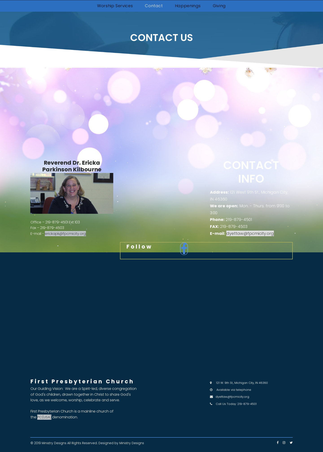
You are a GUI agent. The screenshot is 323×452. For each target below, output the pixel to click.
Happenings (188, 6)
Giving (219, 6)
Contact (154, 6)
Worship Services (115, 6)
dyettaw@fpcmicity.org (232, 397)
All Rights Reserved (83, 443)
